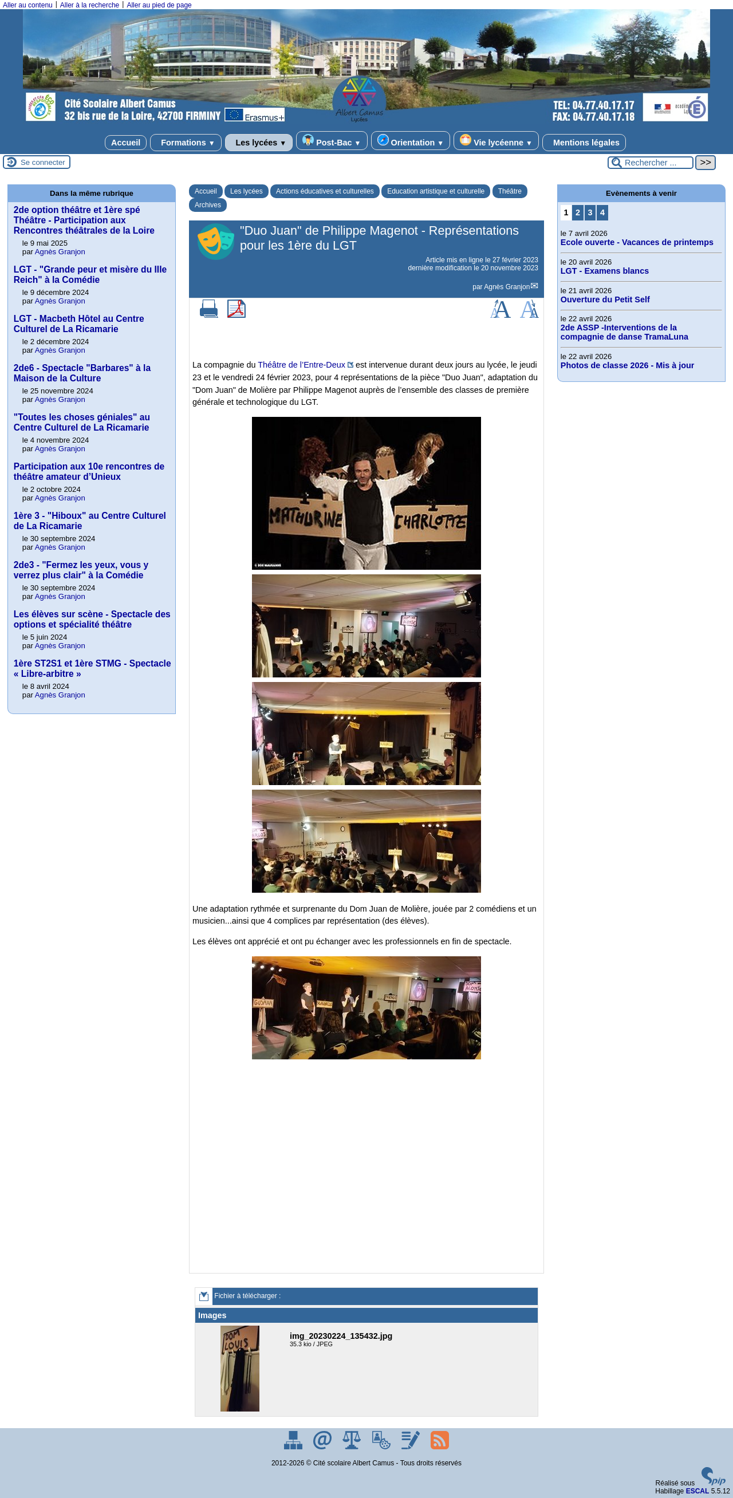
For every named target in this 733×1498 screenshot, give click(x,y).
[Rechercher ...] (650, 162)
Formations (185, 142)
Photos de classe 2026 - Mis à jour (628, 365)
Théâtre (510, 191)
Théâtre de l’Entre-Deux (301, 364)
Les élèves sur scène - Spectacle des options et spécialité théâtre (92, 619)
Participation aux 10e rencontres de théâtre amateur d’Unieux (89, 472)
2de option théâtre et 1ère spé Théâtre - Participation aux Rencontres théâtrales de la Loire (84, 220)
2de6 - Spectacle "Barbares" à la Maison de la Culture (82, 373)
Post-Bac (331, 140)
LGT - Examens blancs (605, 270)
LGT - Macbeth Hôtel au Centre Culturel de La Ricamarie (79, 324)
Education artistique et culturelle (435, 191)
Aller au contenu (28, 5)
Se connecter (43, 162)
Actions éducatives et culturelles (325, 191)
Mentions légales (584, 142)
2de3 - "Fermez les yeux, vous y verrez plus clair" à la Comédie (81, 570)
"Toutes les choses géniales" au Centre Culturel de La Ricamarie (82, 422)
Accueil (125, 142)
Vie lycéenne (496, 140)
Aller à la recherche (89, 5)
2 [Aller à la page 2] (578, 212)
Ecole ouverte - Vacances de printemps (637, 242)
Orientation (410, 140)
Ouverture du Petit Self (605, 299)
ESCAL (698, 1491)
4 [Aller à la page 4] (602, 212)
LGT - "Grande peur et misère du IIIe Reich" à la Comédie (90, 275)
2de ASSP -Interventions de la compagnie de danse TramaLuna (624, 332)
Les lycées (259, 142)
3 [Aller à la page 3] (590, 212)
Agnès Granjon (507, 287)
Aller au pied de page (159, 5)
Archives (208, 205)
